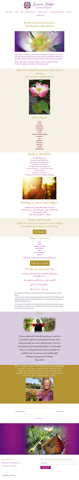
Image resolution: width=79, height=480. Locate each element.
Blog (22, 12)
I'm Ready (39, 231)
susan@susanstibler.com (13, 463)
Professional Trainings (56, 12)
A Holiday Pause (40, 15)
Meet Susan (9, 12)
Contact (16, 12)
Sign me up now (39, 263)
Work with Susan (29, 12)
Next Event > (60, 411)
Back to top (39, 419)
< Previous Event (20, 411)
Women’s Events (42, 12)
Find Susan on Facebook (9, 466)
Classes (68, 12)
